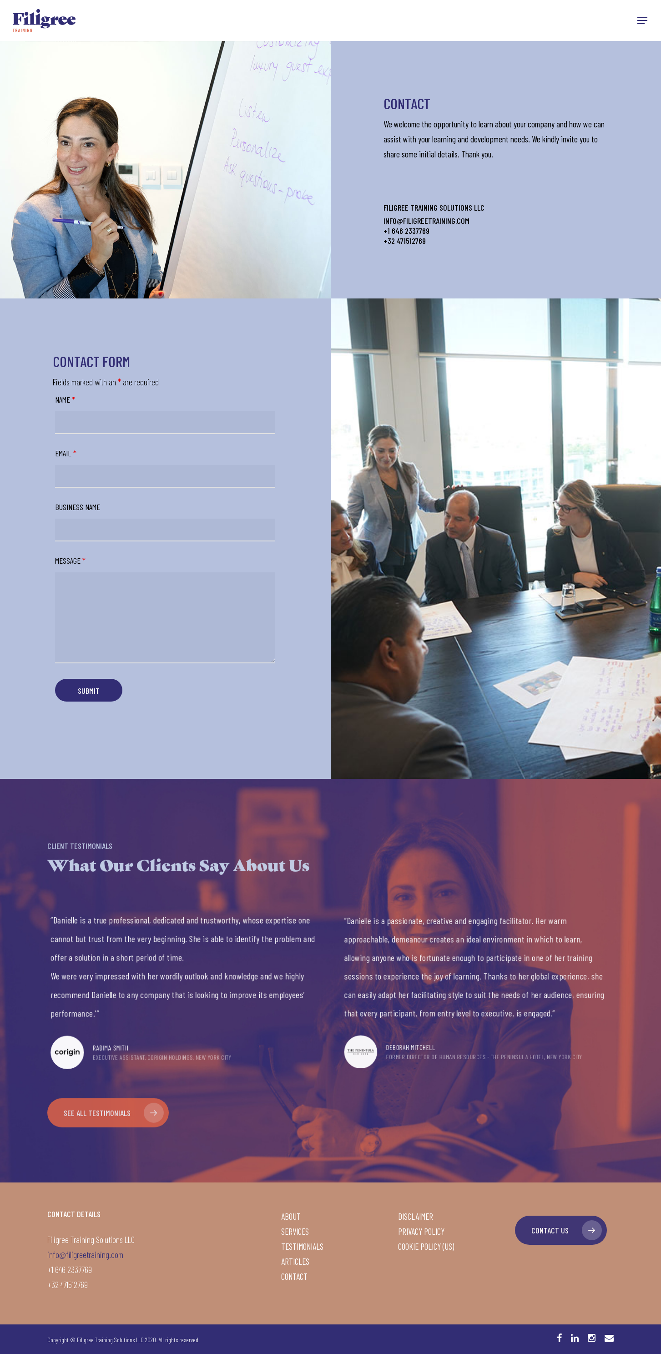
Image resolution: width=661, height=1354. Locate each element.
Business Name (77, 507)
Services (295, 1231)
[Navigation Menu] (642, 20)
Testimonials (302, 1246)
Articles (295, 1261)
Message (70, 561)
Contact (294, 1276)
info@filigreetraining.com (85, 1254)
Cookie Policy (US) (426, 1246)
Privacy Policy (421, 1231)
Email (65, 453)
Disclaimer (415, 1216)
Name (65, 399)
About (291, 1216)
